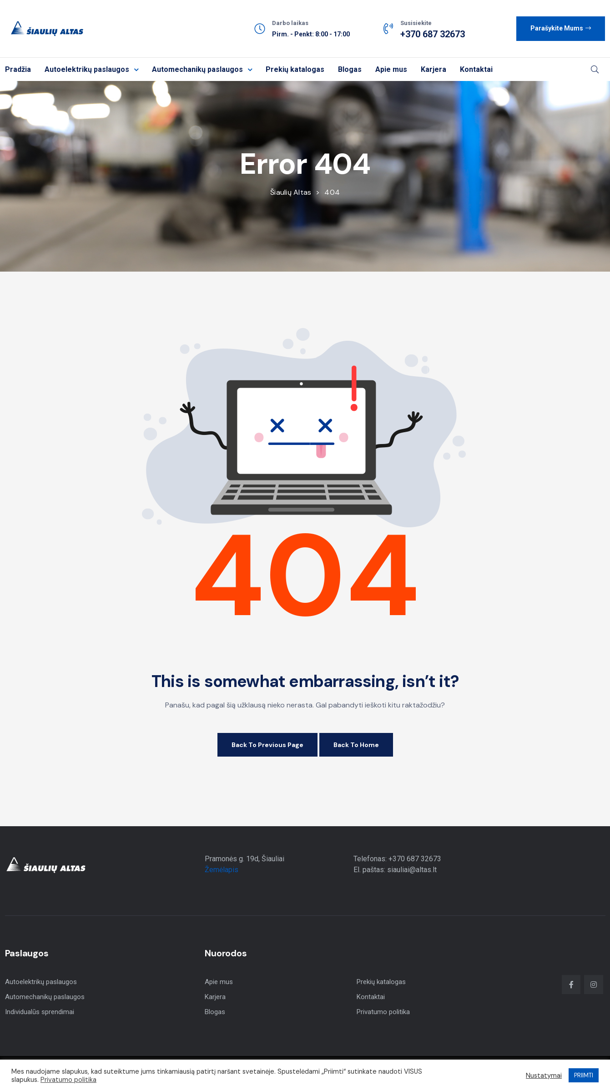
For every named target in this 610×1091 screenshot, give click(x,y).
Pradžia (18, 69)
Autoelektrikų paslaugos (91, 69)
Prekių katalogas (295, 69)
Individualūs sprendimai (39, 1012)
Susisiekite (416, 23)
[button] (560, 28)
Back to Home (356, 745)
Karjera (433, 69)
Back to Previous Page (267, 745)
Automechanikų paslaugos (202, 69)
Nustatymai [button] (544, 1075)
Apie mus (391, 69)
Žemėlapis (221, 869)
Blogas (350, 69)
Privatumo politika (383, 1012)
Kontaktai (476, 69)
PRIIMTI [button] (583, 1075)
